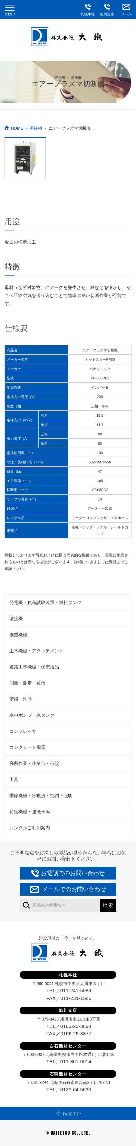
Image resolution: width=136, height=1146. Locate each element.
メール (126, 8)
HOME (17, 128)
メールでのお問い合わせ (74, 889)
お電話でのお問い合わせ (73, 873)
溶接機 (36, 128)
